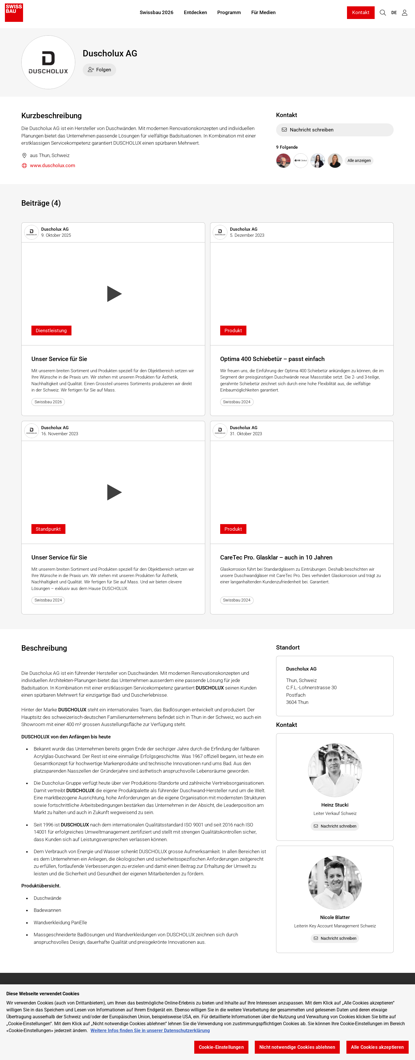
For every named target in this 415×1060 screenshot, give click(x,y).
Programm (229, 14)
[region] (207, 1022)
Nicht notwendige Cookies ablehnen (297, 1047)
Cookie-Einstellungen (221, 1047)
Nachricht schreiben (307, 130)
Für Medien (263, 14)
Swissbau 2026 (156, 14)
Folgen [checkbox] (99, 69)
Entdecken (195, 14)
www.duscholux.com (48, 166)
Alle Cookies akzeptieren (377, 1047)
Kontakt (360, 14)
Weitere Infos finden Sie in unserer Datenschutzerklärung (150, 1030)
